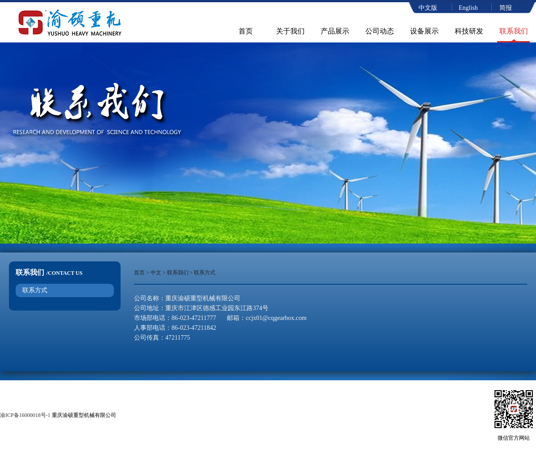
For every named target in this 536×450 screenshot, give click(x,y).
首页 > (142, 272)
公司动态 (379, 31)
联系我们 (513, 31)
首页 (246, 31)
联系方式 (34, 290)
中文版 (428, 7)
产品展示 (335, 31)
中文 (156, 272)
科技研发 (469, 31)
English (468, 7)
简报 (505, 7)
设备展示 (424, 31)
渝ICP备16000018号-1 (25, 415)
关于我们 (290, 31)
